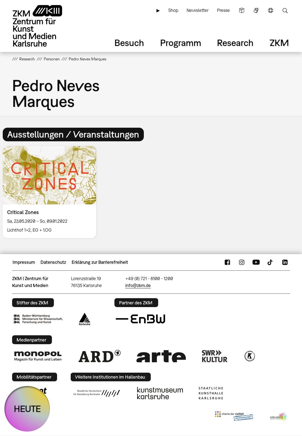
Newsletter (198, 10)
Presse (223, 10)
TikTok (271, 262)
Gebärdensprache (256, 10)
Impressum (24, 262)
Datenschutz (53, 262)
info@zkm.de (138, 285)
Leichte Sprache (242, 10)
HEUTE (27, 408)
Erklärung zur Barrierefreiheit (100, 262)
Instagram (242, 262)
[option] (52, 192)
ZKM (279, 42)
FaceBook (227, 262)
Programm (180, 42)
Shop (173, 10)
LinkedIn (285, 262)
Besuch (129, 42)
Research (235, 42)
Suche (285, 10)
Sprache (271, 10)
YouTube (256, 262)
